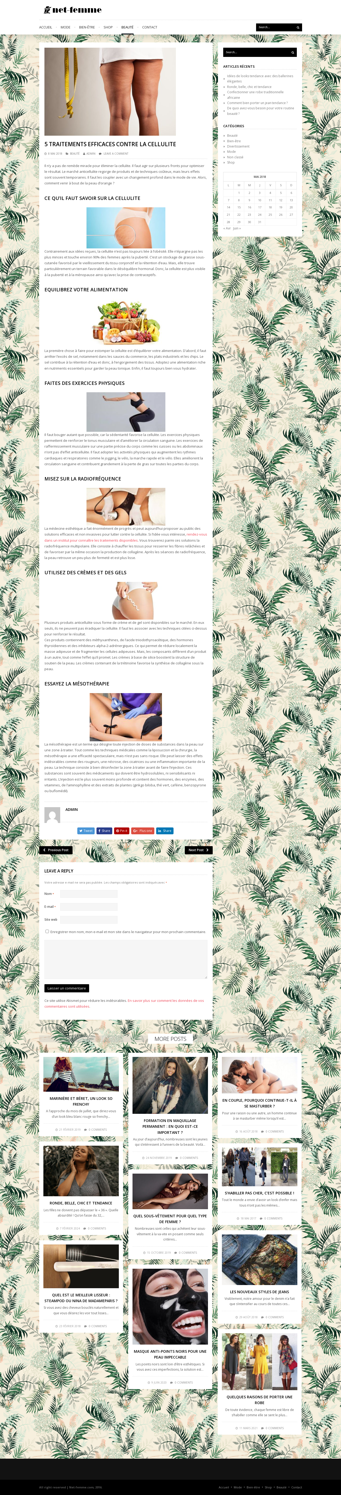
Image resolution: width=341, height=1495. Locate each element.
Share (104, 831)
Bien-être (87, 27)
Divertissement (238, 146)
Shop (108, 27)
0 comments (98, 1129)
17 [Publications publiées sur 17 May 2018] (259, 207)
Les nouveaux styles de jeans (259, 1291)
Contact (149, 27)
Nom (49, 893)
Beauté (127, 27)
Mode (65, 27)
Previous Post (56, 850)
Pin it (121, 831)
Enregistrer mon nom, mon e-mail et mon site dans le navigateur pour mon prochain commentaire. (128, 931)
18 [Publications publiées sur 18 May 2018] (270, 207)
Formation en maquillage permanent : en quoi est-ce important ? (170, 1126)
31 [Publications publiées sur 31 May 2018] (259, 222)
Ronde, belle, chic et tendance (249, 87)
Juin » (237, 228)
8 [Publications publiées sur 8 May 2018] (239, 200)
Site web (50, 919)
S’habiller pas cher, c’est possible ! (259, 1192)
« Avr (227, 228)
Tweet (86, 831)
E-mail (50, 906)
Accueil (45, 27)
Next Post (199, 850)
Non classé (235, 157)
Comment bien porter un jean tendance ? (257, 103)
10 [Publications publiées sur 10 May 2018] (259, 200)
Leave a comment (116, 153)
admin (90, 153)
